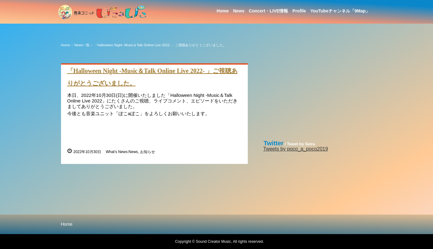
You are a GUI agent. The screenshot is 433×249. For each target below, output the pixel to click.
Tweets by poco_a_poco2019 (295, 149)
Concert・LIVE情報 (268, 10)
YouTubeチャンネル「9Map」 (340, 10)
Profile (299, 10)
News (239, 10)
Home (223, 10)
